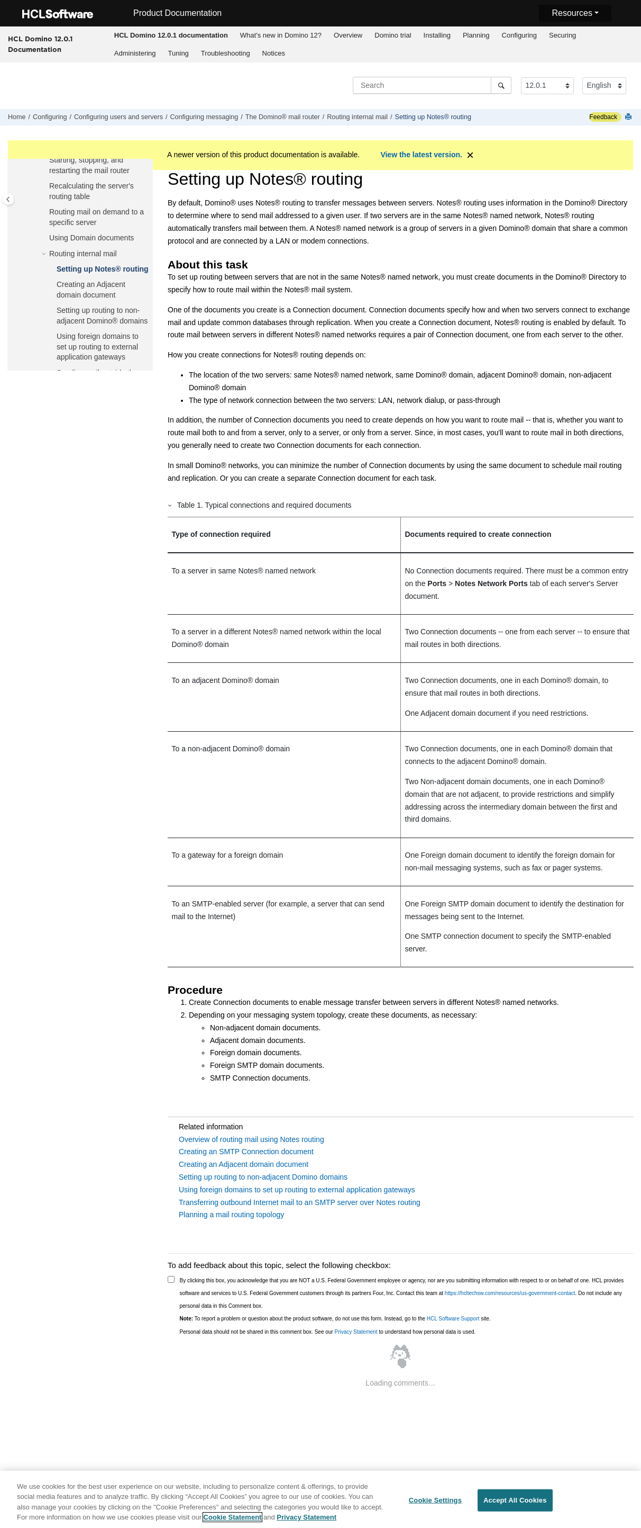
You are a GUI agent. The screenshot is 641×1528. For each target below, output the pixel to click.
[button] (45, 160)
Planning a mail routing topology (231, 1214)
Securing (562, 35)
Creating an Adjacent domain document (243, 1164)
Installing (437, 35)
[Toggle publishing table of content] (8, 199)
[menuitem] (171, 35)
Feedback (603, 117)
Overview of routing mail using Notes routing (251, 1139)
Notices (273, 53)
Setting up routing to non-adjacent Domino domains (263, 1177)
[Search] (501, 85)
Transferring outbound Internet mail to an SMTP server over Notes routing (299, 1202)
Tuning (178, 53)
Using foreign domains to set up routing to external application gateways (98, 346)
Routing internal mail (357, 117)
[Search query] (432, 85)
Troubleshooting (225, 53)
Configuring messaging (204, 117)
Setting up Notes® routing (433, 117)
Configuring (519, 35)
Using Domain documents (91, 237)
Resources (572, 12)
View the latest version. (421, 154)
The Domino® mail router (282, 117)
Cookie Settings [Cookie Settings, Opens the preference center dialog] (435, 1503)
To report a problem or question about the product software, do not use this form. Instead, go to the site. (335, 1319)
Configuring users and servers (118, 117)
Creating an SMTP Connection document (246, 1151)
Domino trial (392, 35)
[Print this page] (629, 117)
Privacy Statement (355, 1332)
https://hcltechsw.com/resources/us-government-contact (510, 1293)
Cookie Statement (233, 1521)
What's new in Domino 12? (281, 35)
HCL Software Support (453, 1319)
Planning (476, 35)
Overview (348, 35)
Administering (135, 53)
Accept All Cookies (515, 1503)
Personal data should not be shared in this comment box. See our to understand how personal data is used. (328, 1332)
